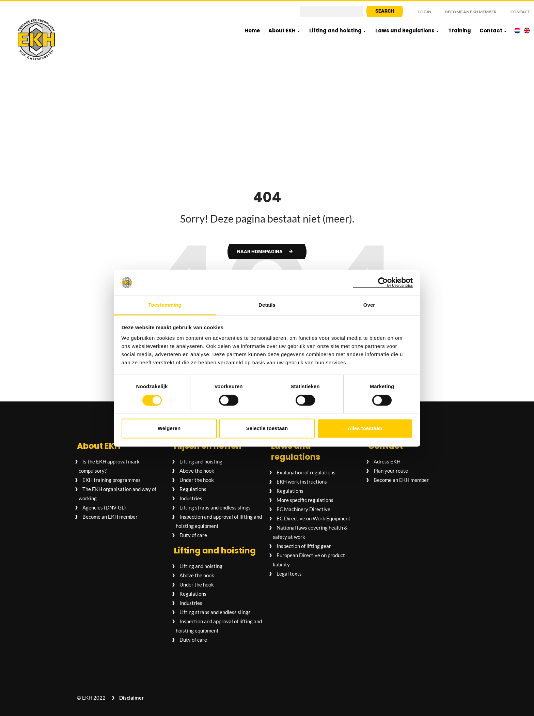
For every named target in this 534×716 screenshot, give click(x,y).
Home (252, 30)
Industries (190, 498)
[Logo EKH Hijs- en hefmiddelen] (36, 40)
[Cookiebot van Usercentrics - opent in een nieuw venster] (383, 282)
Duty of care (193, 535)
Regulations (192, 489)
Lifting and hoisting (335, 30)
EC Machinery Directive (303, 509)
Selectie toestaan (267, 428)
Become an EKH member (471, 11)
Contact (520, 11)
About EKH (282, 30)
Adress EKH (387, 461)
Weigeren (169, 428)
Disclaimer (131, 698)
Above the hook (196, 471)
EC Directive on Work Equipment (313, 518)
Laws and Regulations (405, 30)
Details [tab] (267, 305)
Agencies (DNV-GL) (104, 507)
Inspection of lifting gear (304, 546)
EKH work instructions (302, 481)
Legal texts (289, 573)
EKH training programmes (111, 480)
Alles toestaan (365, 428)
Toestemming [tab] (165, 305)
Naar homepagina (260, 251)
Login (424, 11)
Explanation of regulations (306, 472)
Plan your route (391, 471)
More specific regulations (305, 500)
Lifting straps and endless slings (215, 507)
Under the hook (196, 480)
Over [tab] (369, 305)
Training (459, 30)
